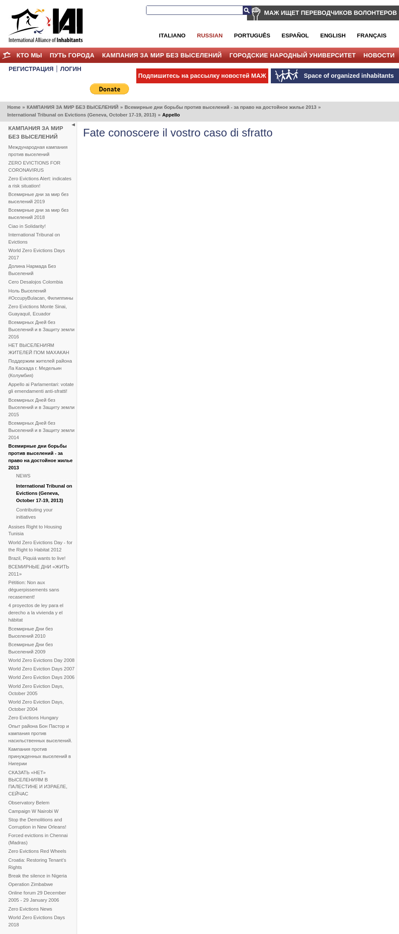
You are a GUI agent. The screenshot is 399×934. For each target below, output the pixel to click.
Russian (209, 35)
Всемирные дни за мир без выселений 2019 (39, 198)
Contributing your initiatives (34, 513)
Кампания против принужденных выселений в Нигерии (40, 756)
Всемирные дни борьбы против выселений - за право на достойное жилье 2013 (220, 107)
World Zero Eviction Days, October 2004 (36, 705)
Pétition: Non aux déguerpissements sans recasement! (34, 589)
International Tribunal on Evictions (34, 238)
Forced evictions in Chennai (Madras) (38, 839)
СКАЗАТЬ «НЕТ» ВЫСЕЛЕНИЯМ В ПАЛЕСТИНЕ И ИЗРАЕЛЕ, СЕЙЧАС (38, 783)
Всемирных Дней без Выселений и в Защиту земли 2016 (42, 329)
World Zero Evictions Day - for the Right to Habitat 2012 (40, 546)
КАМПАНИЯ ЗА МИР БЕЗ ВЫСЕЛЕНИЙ (162, 55)
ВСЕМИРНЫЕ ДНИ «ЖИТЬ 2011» (39, 570)
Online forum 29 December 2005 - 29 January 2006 (37, 896)
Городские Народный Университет (293, 55)
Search (247, 10)
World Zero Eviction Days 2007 (42, 668)
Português (252, 35)
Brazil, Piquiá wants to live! (37, 558)
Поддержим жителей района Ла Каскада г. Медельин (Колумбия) (40, 368)
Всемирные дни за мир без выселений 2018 (39, 213)
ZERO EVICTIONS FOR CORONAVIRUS (34, 166)
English (333, 35)
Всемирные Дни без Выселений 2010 (31, 632)
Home (6, 55)
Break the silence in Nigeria (38, 875)
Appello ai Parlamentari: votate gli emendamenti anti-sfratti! (41, 388)
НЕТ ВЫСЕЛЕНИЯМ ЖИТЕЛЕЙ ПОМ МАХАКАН (39, 349)
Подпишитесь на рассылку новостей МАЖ (202, 75)
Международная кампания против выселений (38, 151)
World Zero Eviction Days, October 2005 (36, 690)
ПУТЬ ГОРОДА (72, 55)
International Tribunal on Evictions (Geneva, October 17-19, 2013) (81, 114)
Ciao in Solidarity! (27, 226)
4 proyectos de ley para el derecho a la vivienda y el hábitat (36, 612)
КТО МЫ (29, 55)
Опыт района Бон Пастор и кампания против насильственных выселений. (40, 733)
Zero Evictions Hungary (33, 717)
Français (371, 35)
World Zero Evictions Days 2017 (37, 254)
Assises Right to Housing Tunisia (35, 530)
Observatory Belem (29, 802)
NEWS (23, 475)
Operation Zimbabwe (31, 884)
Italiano (172, 35)
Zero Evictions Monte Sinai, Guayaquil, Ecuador (38, 310)
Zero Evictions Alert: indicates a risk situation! (40, 182)
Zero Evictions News (30, 908)
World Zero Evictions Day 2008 (42, 660)
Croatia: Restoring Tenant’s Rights (37, 863)
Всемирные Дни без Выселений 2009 (31, 648)
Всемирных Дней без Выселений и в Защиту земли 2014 (42, 430)
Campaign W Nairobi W (34, 811)
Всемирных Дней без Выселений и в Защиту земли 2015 (42, 407)
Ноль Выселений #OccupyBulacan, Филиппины (41, 294)
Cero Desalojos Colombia (36, 281)
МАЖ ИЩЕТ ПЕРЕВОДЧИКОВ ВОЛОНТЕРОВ (330, 12)
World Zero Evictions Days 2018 (37, 921)
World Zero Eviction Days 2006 (42, 677)
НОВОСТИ (379, 55)
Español (295, 35)
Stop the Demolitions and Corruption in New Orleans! (37, 823)
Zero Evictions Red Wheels (37, 851)
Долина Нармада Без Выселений (32, 270)
